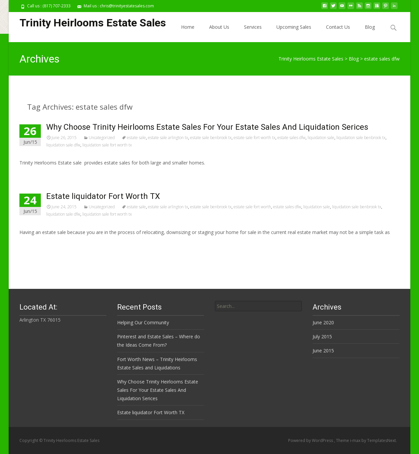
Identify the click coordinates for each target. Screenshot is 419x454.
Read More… (34, 244)
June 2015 (323, 350)
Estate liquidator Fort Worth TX (103, 196)
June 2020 (323, 322)
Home (187, 27)
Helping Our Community (143, 322)
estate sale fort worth (252, 207)
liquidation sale (321, 137)
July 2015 (322, 336)
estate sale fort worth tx (254, 137)
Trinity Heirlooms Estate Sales (310, 58)
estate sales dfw (291, 137)
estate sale (136, 137)
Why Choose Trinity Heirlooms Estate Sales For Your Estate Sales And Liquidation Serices (207, 127)
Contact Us (338, 27)
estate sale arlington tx (168, 137)
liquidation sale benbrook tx (361, 137)
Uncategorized (102, 137)
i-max (355, 440)
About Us (219, 27)
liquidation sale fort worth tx (107, 145)
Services (253, 27)
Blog (370, 27)
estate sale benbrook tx (211, 137)
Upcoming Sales (293, 27)
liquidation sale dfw (63, 145)
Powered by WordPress (311, 440)
